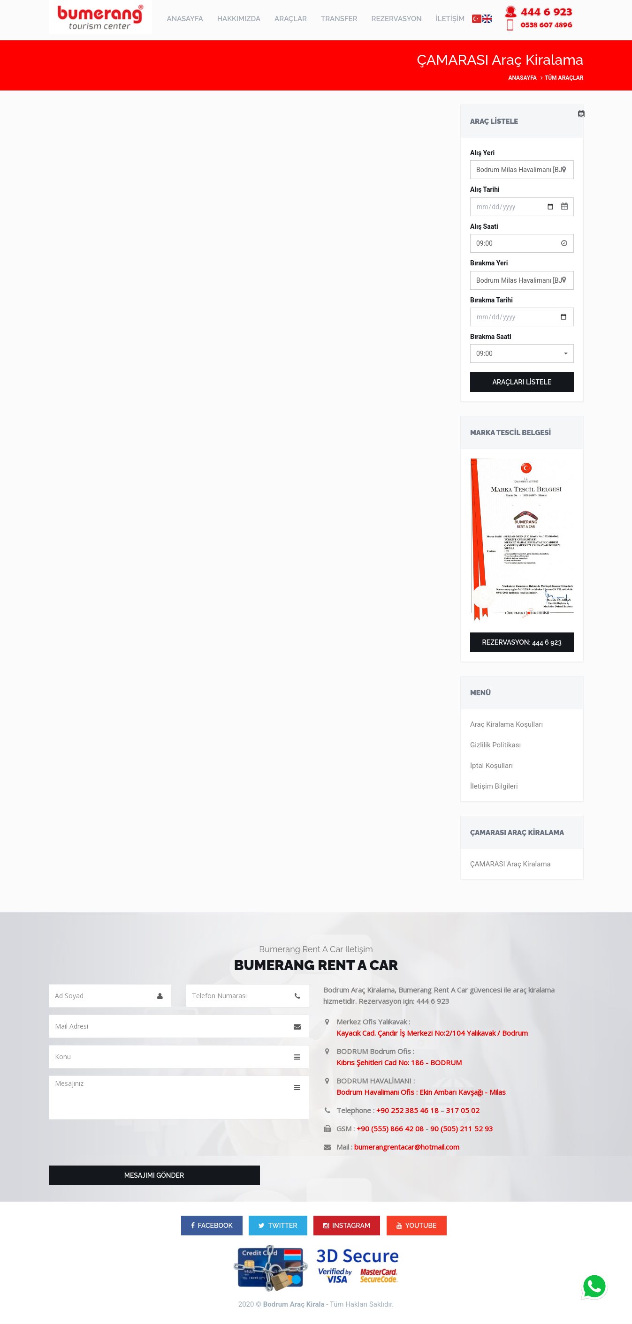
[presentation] (120, 1145)
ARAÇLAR (290, 19)
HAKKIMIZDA (238, 19)
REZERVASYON (397, 19)
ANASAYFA (185, 19)
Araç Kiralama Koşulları (506, 724)
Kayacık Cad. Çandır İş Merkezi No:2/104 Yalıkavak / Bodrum (432, 1033)
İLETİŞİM (450, 19)
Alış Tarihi (485, 189)
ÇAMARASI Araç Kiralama (510, 864)
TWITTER (278, 1225)
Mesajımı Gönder (154, 1175)
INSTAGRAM (346, 1225)
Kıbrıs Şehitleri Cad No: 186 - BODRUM (399, 1062)
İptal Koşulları (491, 765)
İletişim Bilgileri (494, 786)
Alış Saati (484, 226)
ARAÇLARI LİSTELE (521, 382)
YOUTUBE (416, 1225)
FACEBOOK (212, 1225)
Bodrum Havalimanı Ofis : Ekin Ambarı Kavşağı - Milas (421, 1092)
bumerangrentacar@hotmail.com (406, 1146)
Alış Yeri (482, 153)
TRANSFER (339, 19)
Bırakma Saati (490, 336)
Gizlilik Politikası (495, 745)
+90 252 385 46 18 (407, 1110)
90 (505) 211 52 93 (461, 1128)
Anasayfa (522, 78)
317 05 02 (463, 1110)
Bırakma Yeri (489, 263)
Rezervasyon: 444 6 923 (522, 642)
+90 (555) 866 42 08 (390, 1128)
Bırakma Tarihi (491, 300)
